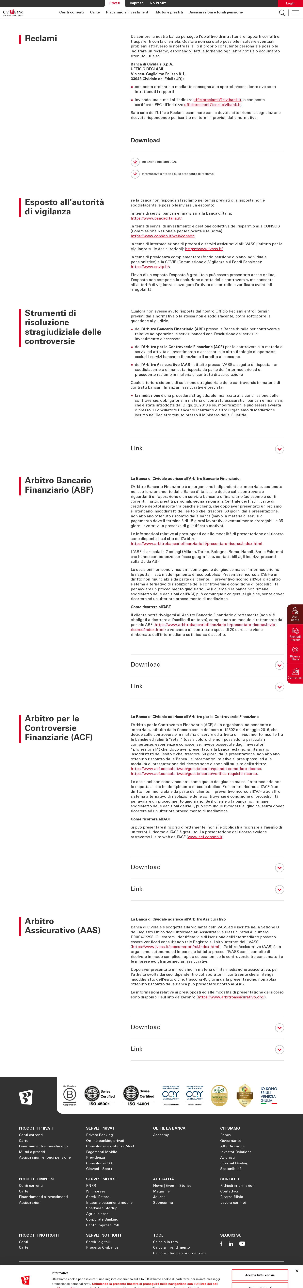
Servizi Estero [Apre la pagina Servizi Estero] (97, 1197)
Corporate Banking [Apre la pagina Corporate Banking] (102, 1220)
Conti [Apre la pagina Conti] (23, 1242)
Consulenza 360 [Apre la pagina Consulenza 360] (99, 1163)
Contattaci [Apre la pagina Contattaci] (229, 1191)
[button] (295, 614)
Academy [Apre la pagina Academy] (161, 1135)
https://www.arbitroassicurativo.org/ (231, 997)
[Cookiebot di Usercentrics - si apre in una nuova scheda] (25, 1280)
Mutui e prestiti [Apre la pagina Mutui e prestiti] (169, 12)
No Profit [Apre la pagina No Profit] (158, 3)
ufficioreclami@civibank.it (217, 100)
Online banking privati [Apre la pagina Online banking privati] (105, 1141)
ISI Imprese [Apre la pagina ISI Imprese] (95, 1191)
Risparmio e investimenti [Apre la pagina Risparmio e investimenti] (128, 12)
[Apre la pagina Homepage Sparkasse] (13, 13)
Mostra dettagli (62, 1280)
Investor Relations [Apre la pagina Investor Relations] (235, 1152)
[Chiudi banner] (296, 1251)
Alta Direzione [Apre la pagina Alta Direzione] (232, 1146)
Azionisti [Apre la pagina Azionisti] (227, 1158)
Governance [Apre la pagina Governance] (230, 1141)
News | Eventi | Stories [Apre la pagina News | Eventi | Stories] (172, 1186)
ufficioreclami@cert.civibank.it (212, 105)
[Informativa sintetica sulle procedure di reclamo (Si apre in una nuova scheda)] (207, 174)
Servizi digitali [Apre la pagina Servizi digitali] (98, 1242)
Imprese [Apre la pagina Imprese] (136, 3)
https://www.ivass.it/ (204, 249)
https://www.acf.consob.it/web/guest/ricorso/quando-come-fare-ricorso (196, 769)
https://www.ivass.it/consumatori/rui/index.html (175, 947)
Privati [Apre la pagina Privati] (114, 3)
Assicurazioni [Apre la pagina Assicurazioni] (30, 1203)
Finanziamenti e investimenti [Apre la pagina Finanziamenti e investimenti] (43, 1146)
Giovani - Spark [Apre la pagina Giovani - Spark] (99, 1169)
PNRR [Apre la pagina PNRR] (91, 1186)
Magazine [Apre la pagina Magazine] (161, 1191)
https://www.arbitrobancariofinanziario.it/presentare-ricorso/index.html (196, 544)
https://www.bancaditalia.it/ (156, 219)
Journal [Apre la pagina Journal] (160, 1197)
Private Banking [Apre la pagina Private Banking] (99, 1135)
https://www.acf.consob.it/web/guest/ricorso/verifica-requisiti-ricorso (194, 774)
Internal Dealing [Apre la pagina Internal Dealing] (234, 1163)
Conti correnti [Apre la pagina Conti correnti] (71, 12)
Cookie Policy (192, 1269)
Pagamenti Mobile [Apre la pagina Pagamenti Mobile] (101, 1152)
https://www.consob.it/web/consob (163, 236)
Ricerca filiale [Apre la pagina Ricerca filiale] (231, 1197)
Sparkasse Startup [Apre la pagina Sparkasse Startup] (102, 1208)
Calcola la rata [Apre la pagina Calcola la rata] (165, 1242)
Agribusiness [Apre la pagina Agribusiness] (97, 1214)
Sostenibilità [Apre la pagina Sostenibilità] (231, 1169)
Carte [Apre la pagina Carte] (95, 12)
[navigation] (151, 13)
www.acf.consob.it (205, 837)
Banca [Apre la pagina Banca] (225, 1135)
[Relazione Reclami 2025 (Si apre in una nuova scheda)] (207, 162)
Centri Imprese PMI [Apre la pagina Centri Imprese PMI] (102, 1225)
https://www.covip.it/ (150, 267)
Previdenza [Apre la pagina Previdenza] (95, 1158)
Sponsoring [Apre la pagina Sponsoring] (163, 1203)
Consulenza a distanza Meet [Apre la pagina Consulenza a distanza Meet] (110, 1146)
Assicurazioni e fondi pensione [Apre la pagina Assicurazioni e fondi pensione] (216, 12)
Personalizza (260, 1268)
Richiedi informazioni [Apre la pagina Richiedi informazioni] (237, 1186)
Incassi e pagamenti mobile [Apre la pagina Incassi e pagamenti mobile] (109, 1203)
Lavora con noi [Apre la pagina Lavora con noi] (233, 1203)
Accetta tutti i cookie (260, 1256)
